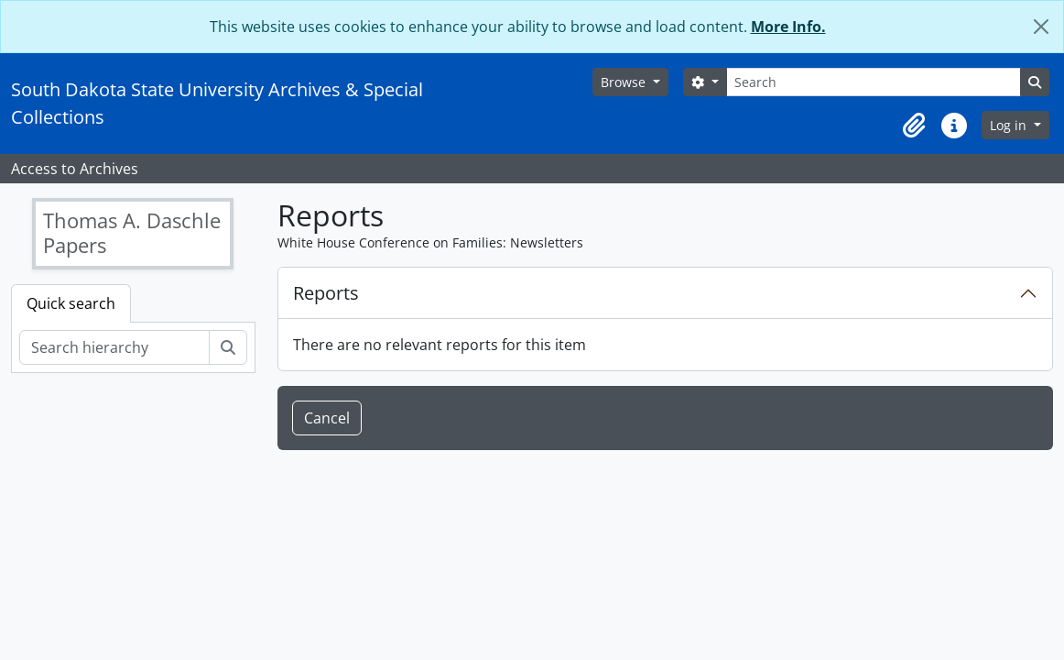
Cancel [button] (327, 418)
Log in (1010, 125)
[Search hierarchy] (114, 347)
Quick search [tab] (71, 303)
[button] (914, 125)
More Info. (788, 26)
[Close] (1041, 26)
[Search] (873, 82)
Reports (326, 292)
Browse (625, 82)
